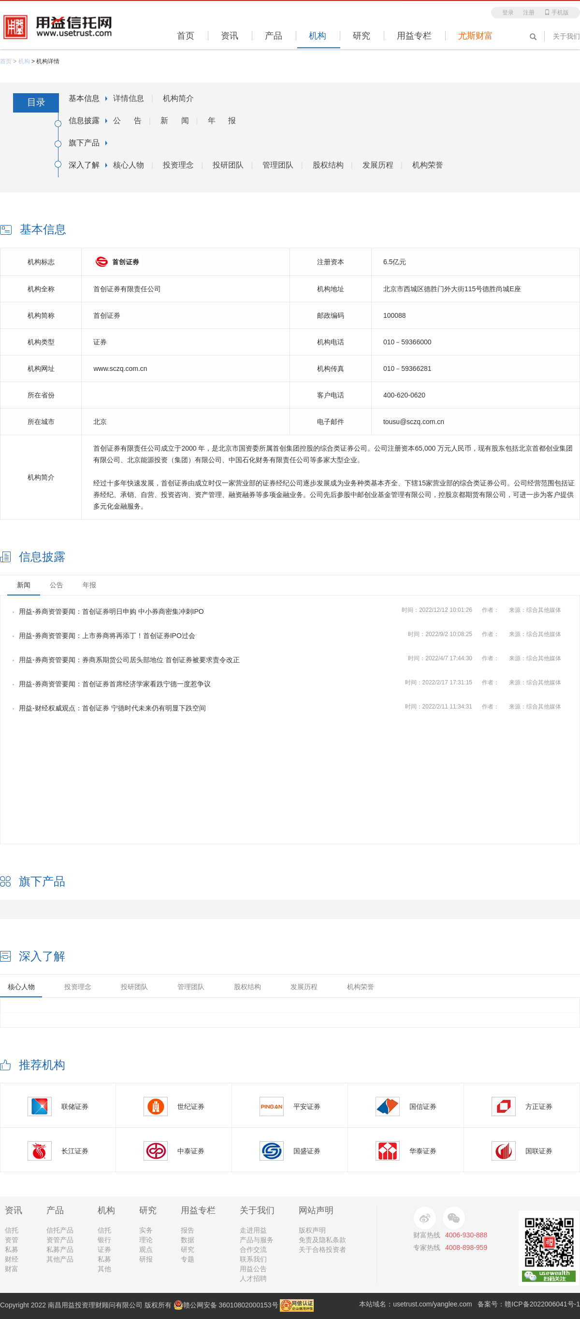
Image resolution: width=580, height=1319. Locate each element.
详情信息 (128, 98)
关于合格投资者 (322, 1249)
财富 (11, 1269)
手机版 (556, 12)
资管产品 (59, 1240)
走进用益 (253, 1230)
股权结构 (328, 165)
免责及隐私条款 (322, 1240)
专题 (187, 1259)
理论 (146, 1240)
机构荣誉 (427, 165)
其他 (104, 1269)
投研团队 (228, 165)
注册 (529, 12)
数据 (187, 1240)
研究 (187, 1249)
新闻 (23, 585)
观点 (146, 1249)
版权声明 (312, 1230)
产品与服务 (257, 1240)
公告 (56, 585)
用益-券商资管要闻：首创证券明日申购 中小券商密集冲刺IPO (108, 611)
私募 (11, 1249)
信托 (11, 1230)
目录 (36, 102)
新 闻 (174, 120)
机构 (24, 61)
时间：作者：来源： (486, 610)
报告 (187, 1230)
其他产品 (59, 1259)
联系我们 (253, 1259)
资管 (11, 1240)
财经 (11, 1259)
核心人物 (128, 165)
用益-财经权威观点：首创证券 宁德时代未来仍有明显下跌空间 (109, 708)
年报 (89, 585)
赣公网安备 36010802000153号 (226, 1305)
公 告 (127, 120)
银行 (104, 1240)
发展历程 (377, 165)
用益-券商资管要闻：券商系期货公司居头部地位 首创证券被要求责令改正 (126, 660)
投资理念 (178, 165)
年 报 (222, 120)
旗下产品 (84, 143)
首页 (6, 61)
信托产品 (59, 1230)
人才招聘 (253, 1278)
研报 (146, 1259)
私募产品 (59, 1249)
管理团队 (277, 165)
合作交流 (253, 1249)
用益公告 (253, 1269)
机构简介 (178, 98)
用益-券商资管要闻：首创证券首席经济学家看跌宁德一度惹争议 (112, 684)
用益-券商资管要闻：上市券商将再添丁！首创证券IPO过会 (104, 635)
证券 (104, 1249)
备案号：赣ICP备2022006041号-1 (529, 1304)
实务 (146, 1230)
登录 (508, 12)
